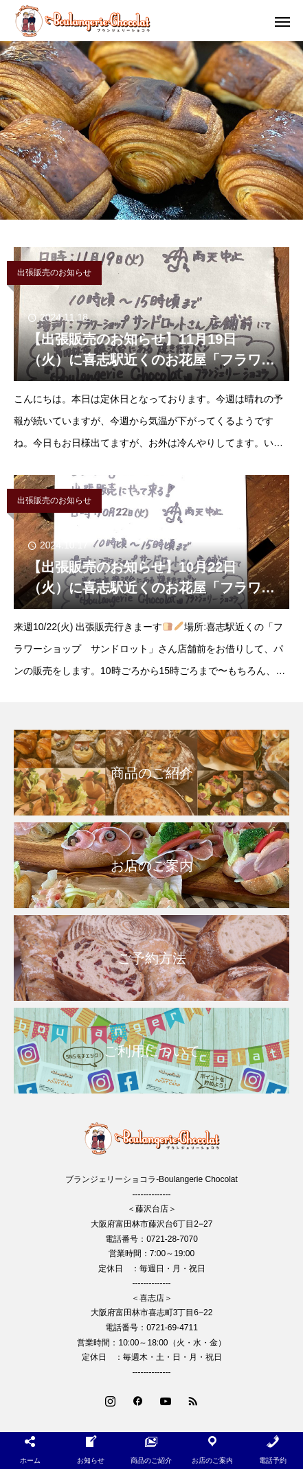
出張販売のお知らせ (54, 272)
